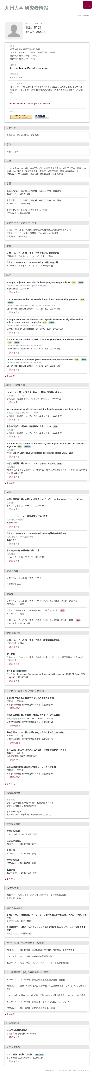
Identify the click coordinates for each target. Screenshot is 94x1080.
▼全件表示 (10, 376)
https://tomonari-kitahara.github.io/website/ (30, 104)
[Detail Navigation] (87, 5)
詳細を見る (13, 292)
